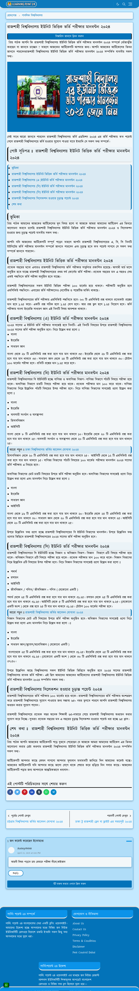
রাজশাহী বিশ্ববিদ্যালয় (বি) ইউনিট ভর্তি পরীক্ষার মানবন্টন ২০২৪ (47, 186)
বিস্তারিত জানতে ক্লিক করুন (69, 36)
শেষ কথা (17, 204)
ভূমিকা (15, 168)
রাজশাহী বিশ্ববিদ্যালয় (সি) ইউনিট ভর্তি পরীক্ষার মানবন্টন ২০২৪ (48, 192)
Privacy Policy (81, 935)
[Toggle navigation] (130, 4)
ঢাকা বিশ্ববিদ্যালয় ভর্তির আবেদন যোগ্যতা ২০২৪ (52, 450)
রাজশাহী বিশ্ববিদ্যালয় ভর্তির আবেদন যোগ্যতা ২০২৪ (54, 612)
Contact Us (79, 929)
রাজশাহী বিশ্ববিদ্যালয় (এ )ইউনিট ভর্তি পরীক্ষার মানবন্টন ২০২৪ (47, 180)
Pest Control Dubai (84, 952)
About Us (78, 923)
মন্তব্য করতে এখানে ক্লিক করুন (69, 884)
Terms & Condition (84, 941)
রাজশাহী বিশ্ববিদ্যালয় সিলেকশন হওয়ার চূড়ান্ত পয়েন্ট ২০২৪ (45, 198)
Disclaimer (79, 947)
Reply (16, 873)
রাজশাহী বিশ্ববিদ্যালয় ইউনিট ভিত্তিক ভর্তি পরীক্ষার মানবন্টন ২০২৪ (49, 174)
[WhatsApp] (110, 4)
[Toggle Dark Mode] (118, 4)
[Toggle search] (124, 4)
